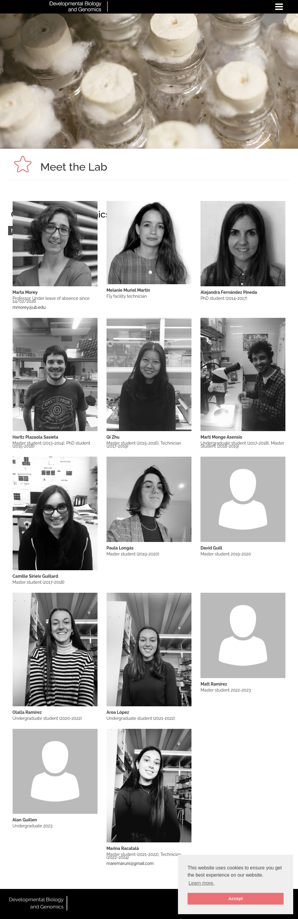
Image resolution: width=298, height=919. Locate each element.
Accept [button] (235, 898)
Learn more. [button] (201, 883)
